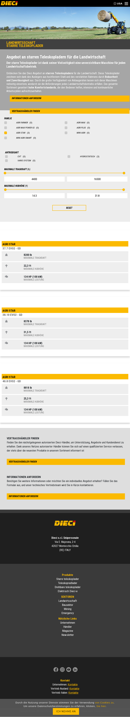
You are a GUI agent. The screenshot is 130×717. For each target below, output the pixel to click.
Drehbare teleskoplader (68, 587)
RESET (69, 208)
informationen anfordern (26, 98)
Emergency (67, 613)
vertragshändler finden (26, 111)
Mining (67, 609)
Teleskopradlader (67, 583)
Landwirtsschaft (67, 600)
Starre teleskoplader (67, 579)
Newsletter (67, 635)
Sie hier (101, 706)
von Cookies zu (104, 702)
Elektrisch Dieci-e (68, 591)
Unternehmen (67, 622)
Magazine (67, 630)
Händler (67, 626)
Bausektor (67, 605)
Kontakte (73, 684)
